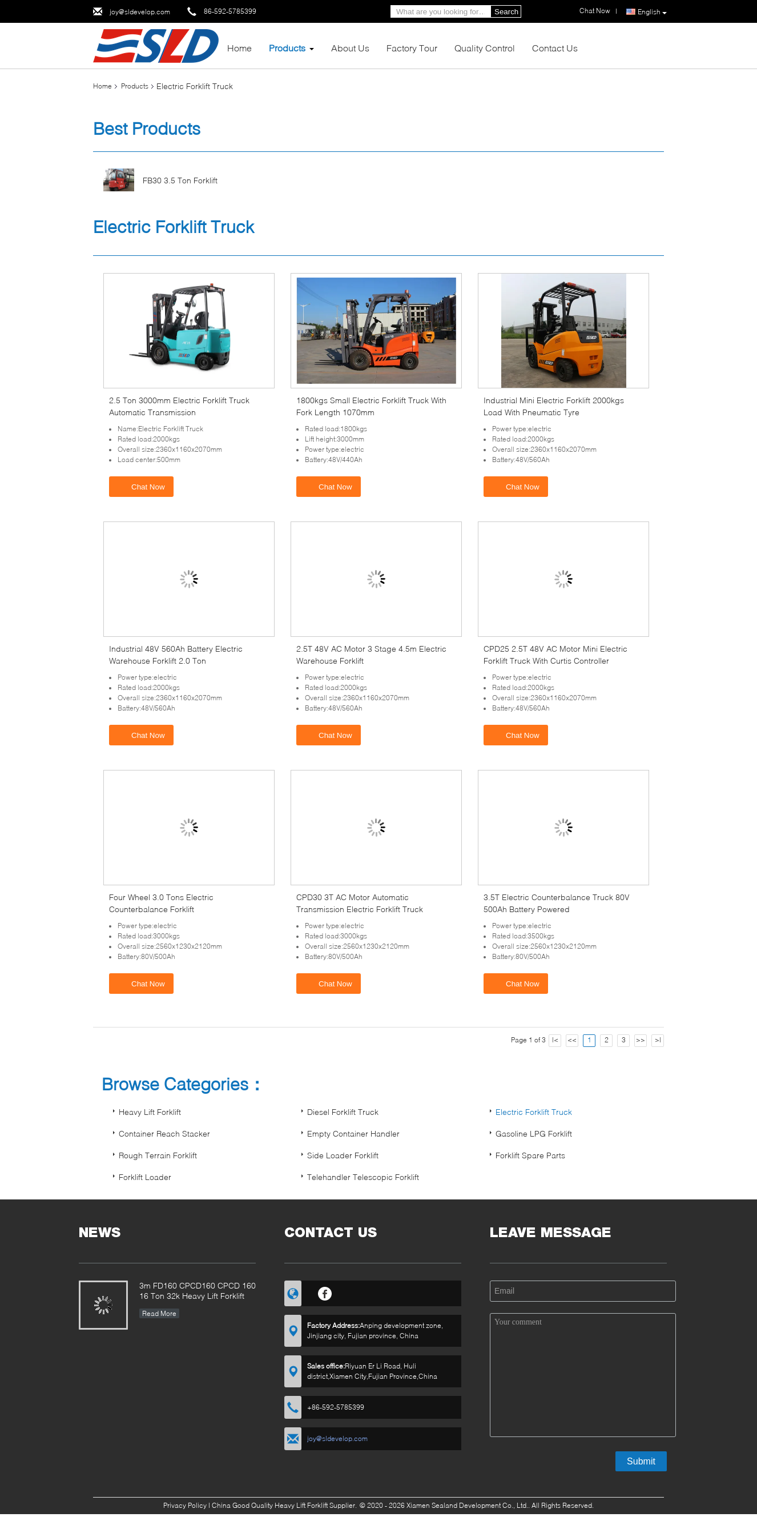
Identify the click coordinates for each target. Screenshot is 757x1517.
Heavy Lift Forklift (150, 1112)
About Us (350, 47)
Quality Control (484, 47)
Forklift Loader (145, 1177)
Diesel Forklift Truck (342, 1112)
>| (658, 1040)
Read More (159, 1313)
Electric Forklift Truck (534, 1112)
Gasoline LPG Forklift (534, 1133)
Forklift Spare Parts (530, 1155)
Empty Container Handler (353, 1133)
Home (239, 47)
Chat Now (142, 486)
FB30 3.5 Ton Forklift (180, 180)
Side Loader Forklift (342, 1155)
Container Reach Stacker (164, 1133)
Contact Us (555, 47)
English (652, 12)
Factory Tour (411, 47)
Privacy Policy (185, 1505)
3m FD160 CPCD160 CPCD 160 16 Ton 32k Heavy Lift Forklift (197, 1291)
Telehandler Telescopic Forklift (363, 1177)
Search (506, 11)
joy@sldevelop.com (140, 11)
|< (555, 1040)
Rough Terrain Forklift (158, 1155)
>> (640, 1040)
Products (287, 47)
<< (572, 1040)
